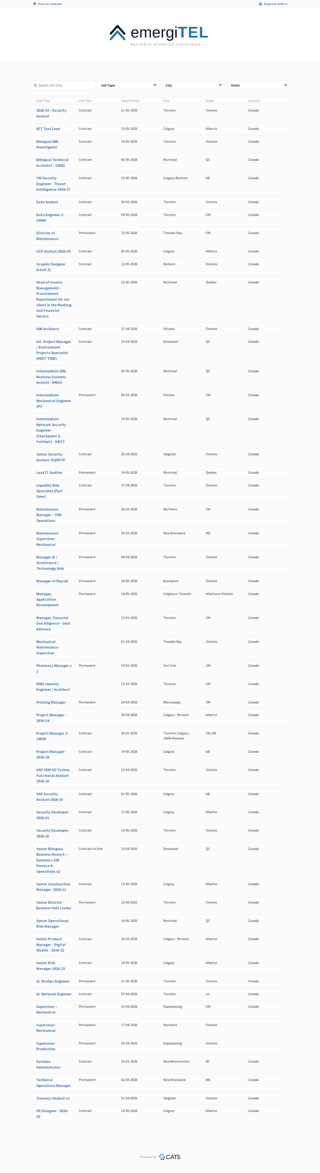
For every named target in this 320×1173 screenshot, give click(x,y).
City (194, 85)
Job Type (129, 85)
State (259, 85)
